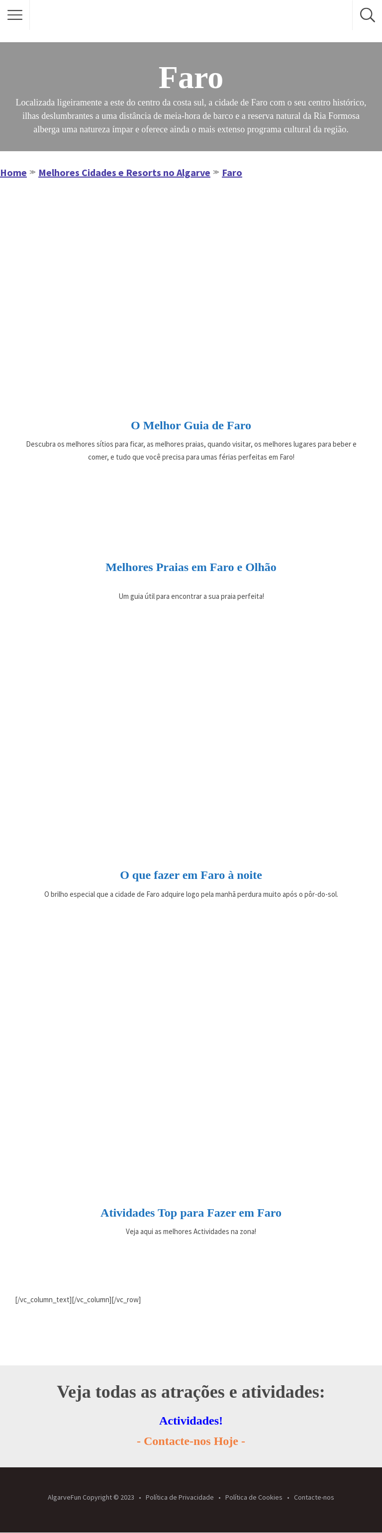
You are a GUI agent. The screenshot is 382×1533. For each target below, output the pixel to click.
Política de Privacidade (180, 1497)
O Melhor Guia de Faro (191, 425)
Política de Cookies (254, 1497)
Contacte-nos (314, 1497)
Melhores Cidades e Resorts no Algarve (124, 172)
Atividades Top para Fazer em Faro (191, 1212)
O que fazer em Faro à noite (191, 874)
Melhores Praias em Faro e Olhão (191, 567)
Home (13, 172)
